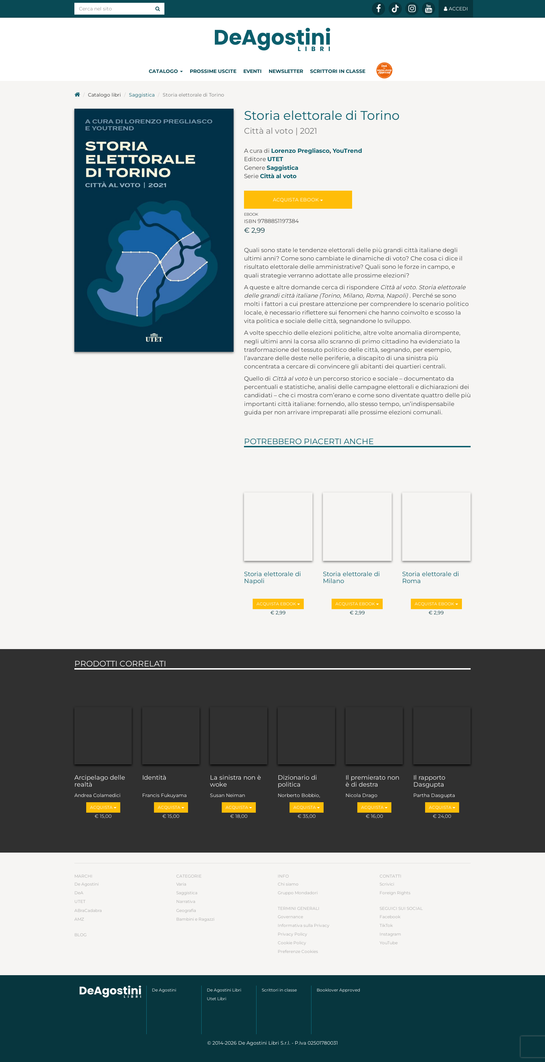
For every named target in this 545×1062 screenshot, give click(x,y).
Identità (154, 777)
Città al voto (278, 176)
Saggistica (142, 95)
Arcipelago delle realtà (99, 781)
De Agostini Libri (224, 990)
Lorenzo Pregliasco (300, 150)
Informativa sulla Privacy (304, 925)
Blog (80, 934)
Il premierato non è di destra (372, 781)
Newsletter (286, 71)
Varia (181, 884)
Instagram (390, 934)
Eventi (252, 71)
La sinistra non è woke (235, 781)
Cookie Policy (292, 942)
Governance (290, 916)
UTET (275, 159)
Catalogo (166, 71)
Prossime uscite (213, 71)
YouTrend (347, 150)
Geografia (186, 910)
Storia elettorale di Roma (430, 578)
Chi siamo (288, 884)
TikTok (386, 925)
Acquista (103, 807)
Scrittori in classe (337, 71)
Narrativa (185, 901)
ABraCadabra (88, 910)
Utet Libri (216, 998)
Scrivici (387, 884)
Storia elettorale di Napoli (272, 578)
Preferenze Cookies (298, 951)
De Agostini (86, 884)
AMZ (79, 919)
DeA (78, 892)
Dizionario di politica (297, 781)
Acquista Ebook (298, 200)
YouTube (389, 942)
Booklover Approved (338, 990)
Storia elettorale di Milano (351, 578)
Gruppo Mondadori (298, 892)
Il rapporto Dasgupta (429, 781)
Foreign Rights (395, 892)
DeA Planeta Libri (272, 39)
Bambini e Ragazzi (195, 919)
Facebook (390, 916)
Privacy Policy (292, 934)
